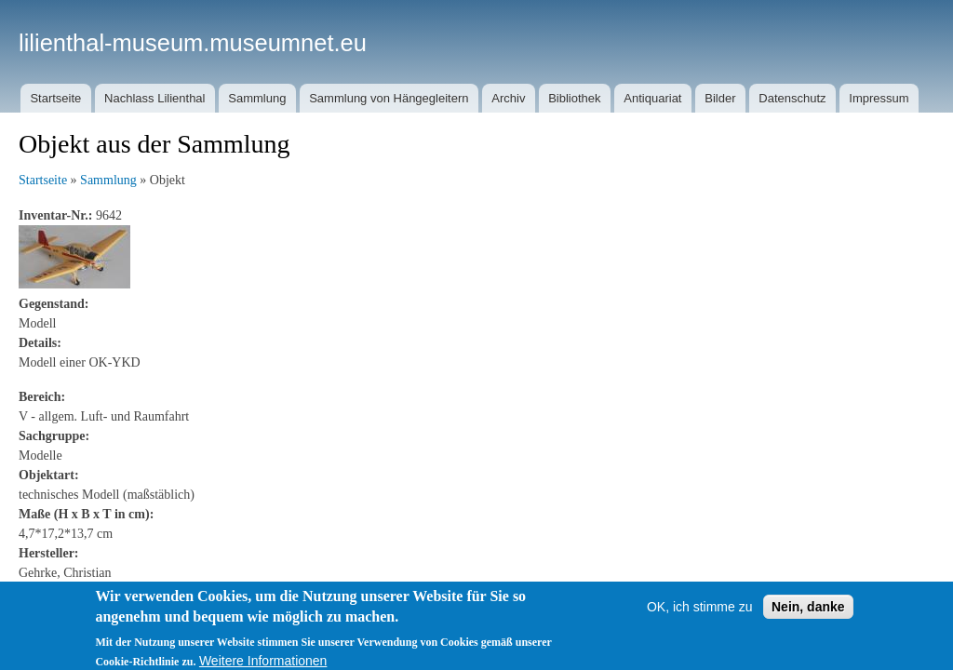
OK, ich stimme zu (700, 612)
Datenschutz (791, 98)
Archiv (508, 98)
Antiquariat (652, 98)
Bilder (720, 98)
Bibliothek (574, 98)
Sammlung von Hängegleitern (388, 98)
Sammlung (257, 98)
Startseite (55, 98)
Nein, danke (808, 612)
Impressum (878, 98)
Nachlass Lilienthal (154, 98)
